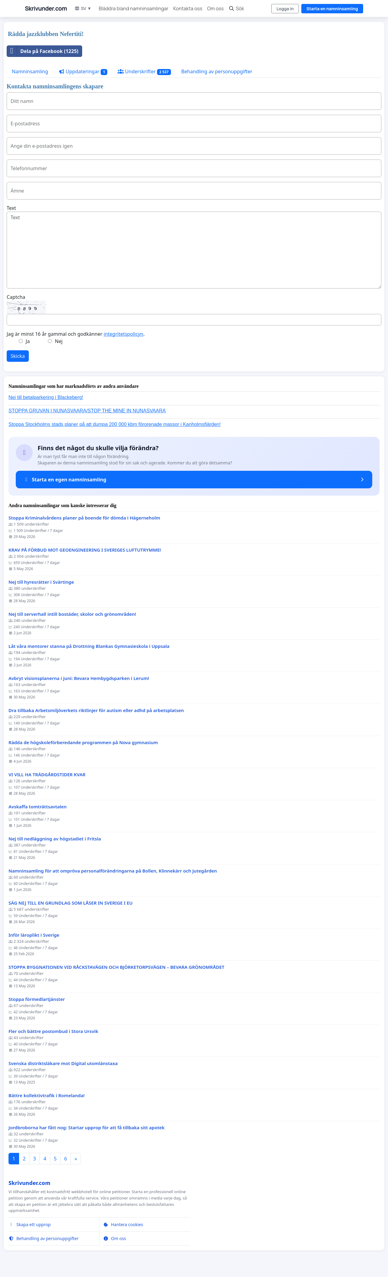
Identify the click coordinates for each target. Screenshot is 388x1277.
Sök (236, 8)
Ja (28, 341)
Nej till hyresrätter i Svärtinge (41, 582)
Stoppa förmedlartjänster (36, 999)
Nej (58, 341)
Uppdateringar (83, 71)
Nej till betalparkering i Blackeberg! (45, 397)
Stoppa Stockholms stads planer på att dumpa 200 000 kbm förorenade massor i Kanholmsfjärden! (114, 424)
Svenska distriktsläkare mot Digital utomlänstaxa (63, 1063)
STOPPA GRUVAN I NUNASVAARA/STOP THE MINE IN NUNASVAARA (87, 410)
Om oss (215, 8)
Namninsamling (30, 71)
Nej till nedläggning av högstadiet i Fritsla (54, 839)
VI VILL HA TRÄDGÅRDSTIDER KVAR (46, 774)
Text (11, 208)
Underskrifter (144, 71)
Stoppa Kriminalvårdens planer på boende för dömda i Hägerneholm (84, 518)
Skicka (18, 356)
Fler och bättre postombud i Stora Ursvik (53, 1031)
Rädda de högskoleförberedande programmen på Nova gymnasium (83, 742)
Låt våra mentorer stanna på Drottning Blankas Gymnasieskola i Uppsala (88, 646)
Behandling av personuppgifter (217, 71)
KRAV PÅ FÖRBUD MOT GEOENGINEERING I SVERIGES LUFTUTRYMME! (84, 550)
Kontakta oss (187, 8)
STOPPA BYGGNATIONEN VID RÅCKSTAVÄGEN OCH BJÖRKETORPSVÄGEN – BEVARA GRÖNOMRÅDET (116, 967)
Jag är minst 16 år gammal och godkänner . (76, 334)
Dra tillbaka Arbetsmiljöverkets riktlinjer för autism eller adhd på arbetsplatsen (96, 710)
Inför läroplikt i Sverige (33, 935)
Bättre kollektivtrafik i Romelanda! (46, 1095)
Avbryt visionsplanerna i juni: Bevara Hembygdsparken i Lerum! (78, 678)
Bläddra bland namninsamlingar (134, 8)
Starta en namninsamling (332, 9)
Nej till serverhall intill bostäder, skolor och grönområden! (72, 614)
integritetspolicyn (123, 334)
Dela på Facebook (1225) (42, 51)
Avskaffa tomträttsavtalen (37, 807)
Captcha (16, 297)
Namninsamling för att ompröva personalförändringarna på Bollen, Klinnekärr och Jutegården (112, 871)
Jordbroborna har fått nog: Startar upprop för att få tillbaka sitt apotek (86, 1127)
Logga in (285, 9)
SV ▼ (83, 8)
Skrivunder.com (46, 8)
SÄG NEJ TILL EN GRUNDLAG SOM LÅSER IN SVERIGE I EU (70, 903)
